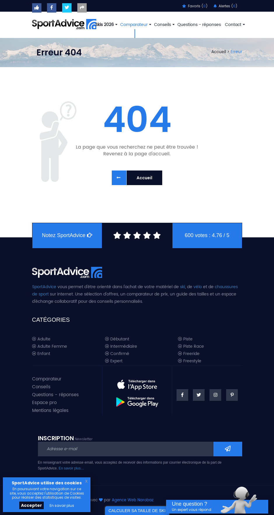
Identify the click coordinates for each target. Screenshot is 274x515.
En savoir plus (62, 505)
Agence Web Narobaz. (133, 500)
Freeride (189, 354)
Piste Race (191, 346)
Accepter (31, 505)
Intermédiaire (121, 346)
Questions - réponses (199, 24)
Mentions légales (50, 410)
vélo (197, 286)
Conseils (163, 24)
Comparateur (135, 24)
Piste (185, 339)
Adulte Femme (49, 346)
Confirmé (117, 354)
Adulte (41, 339)
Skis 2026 (105, 24)
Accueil (218, 51)
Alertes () (226, 6)
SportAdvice (44, 286)
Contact (234, 24)
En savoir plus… (71, 468)
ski (182, 286)
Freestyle (189, 361)
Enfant (41, 354)
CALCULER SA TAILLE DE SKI (137, 510)
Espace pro (44, 402)
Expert (114, 361)
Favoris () (195, 6)
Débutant (117, 339)
